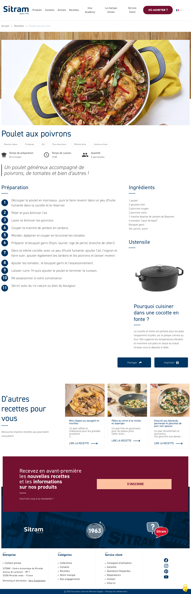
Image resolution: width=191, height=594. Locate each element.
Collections (66, 563)
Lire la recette (79, 443)
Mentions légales (96, 591)
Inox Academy (90, 10)
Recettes (74, 10)
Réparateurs (114, 575)
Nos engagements (70, 579)
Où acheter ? (158, 10)
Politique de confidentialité (116, 591)
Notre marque (67, 575)
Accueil (5, 25)
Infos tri (111, 583)
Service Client (132, 10)
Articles (62, 10)
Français (183, 10)
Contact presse (13, 563)
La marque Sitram (111, 10)
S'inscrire (135, 484)
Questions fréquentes (118, 571)
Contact (111, 579)
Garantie (111, 567)
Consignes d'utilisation (119, 563)
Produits (37, 10)
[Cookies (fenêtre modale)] (185, 588)
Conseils (49, 10)
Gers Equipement (37, 580)
